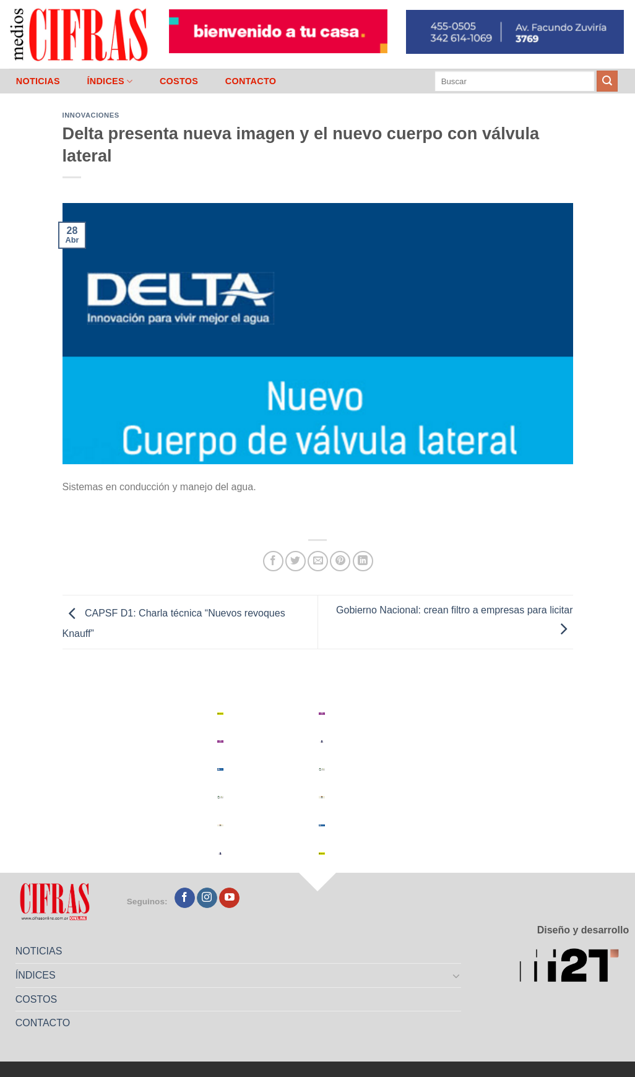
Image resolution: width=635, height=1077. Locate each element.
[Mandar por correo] (318, 561)
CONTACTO (251, 81)
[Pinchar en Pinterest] (340, 561)
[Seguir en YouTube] (229, 898)
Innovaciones (91, 115)
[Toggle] (456, 975)
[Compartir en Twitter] (295, 561)
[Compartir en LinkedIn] (363, 561)
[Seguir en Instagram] (207, 898)
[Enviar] (607, 81)
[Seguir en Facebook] (185, 898)
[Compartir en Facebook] (273, 561)
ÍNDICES (109, 81)
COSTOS (179, 81)
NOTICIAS (38, 81)
